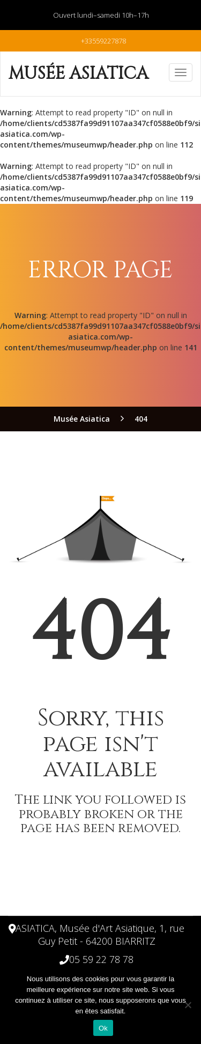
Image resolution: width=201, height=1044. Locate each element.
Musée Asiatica (78, 73)
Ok (103, 1028)
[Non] (187, 1004)
